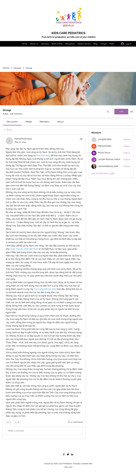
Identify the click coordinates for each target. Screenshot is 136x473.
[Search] (108, 111)
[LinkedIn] (72, 454)
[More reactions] (17, 422)
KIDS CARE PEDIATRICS (68, 33)
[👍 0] (9, 422)
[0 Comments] (75, 422)
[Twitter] (68, 454)
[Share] (81, 139)
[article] (44, 286)
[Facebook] (63, 454)
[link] (12, 121)
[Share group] (131, 111)
